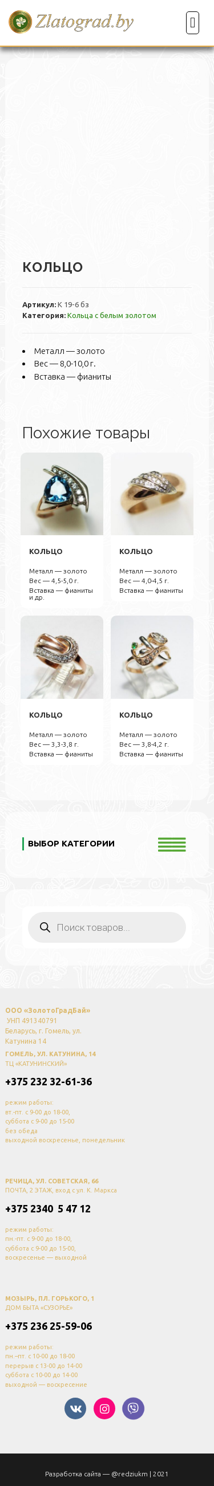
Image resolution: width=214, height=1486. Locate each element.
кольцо (46, 551)
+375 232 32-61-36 (48, 1081)
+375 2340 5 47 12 (48, 1208)
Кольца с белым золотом (111, 315)
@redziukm (129, 1473)
